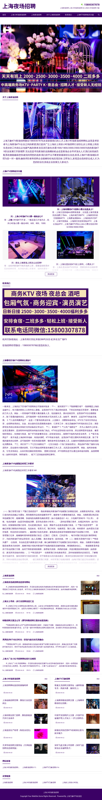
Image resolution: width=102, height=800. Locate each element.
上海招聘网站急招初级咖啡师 (15, 685)
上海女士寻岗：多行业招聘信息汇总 (18, 601)
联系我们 (68, 15)
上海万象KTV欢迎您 (74, 796)
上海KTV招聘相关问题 (85, 15)
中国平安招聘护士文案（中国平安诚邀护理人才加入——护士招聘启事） (69, 718)
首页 (4, 15)
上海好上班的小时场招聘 (71, 782)
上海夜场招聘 (36, 15)
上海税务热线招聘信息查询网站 (16, 582)
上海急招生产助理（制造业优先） (17, 730)
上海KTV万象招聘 (9, 20)
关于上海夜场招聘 (53, 15)
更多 (98, 576)
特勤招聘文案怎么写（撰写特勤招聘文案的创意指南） (26, 620)
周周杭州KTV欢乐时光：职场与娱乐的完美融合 (23, 639)
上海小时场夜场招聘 (18, 15)
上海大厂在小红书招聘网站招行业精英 (19, 659)
